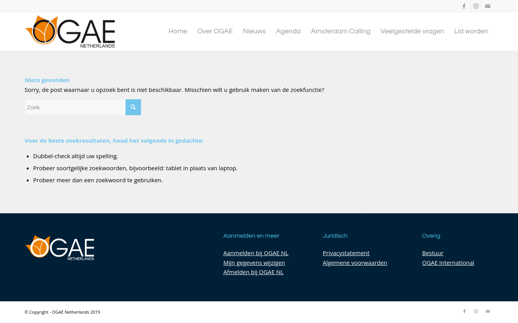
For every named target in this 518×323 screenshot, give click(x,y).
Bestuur (433, 253)
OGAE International (448, 262)
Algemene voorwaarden (355, 262)
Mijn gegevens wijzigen (254, 262)
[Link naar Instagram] (476, 6)
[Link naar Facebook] (464, 6)
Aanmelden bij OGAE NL (256, 253)
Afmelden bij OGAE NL (254, 272)
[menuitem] (177, 31)
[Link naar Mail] (488, 6)
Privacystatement (346, 253)
